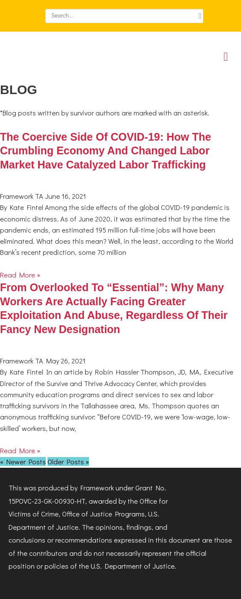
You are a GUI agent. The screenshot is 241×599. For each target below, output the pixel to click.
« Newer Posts (23, 461)
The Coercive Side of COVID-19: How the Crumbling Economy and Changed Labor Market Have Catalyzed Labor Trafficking (105, 151)
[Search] (200, 16)
